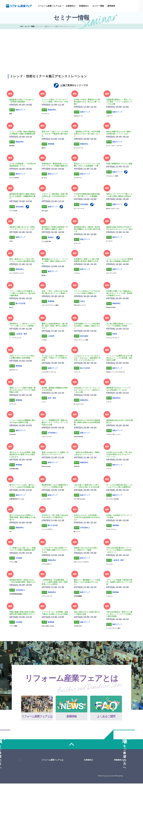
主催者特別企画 (117, 795)
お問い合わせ (134, 6)
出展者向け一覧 (90, 777)
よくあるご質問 (52, 784)
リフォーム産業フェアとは (49, 6)
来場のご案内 (117, 784)
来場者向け (84, 6)
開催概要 (87, 781)
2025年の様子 (89, 788)
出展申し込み (25, 777)
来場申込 (25, 785)
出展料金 (87, 791)
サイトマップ (25, 811)
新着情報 (50, 781)
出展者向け (71, 6)
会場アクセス (117, 788)
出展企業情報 (117, 791)
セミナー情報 (98, 6)
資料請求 (111, 6)
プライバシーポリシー (42, 811)
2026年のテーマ (90, 784)
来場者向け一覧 (117, 777)
